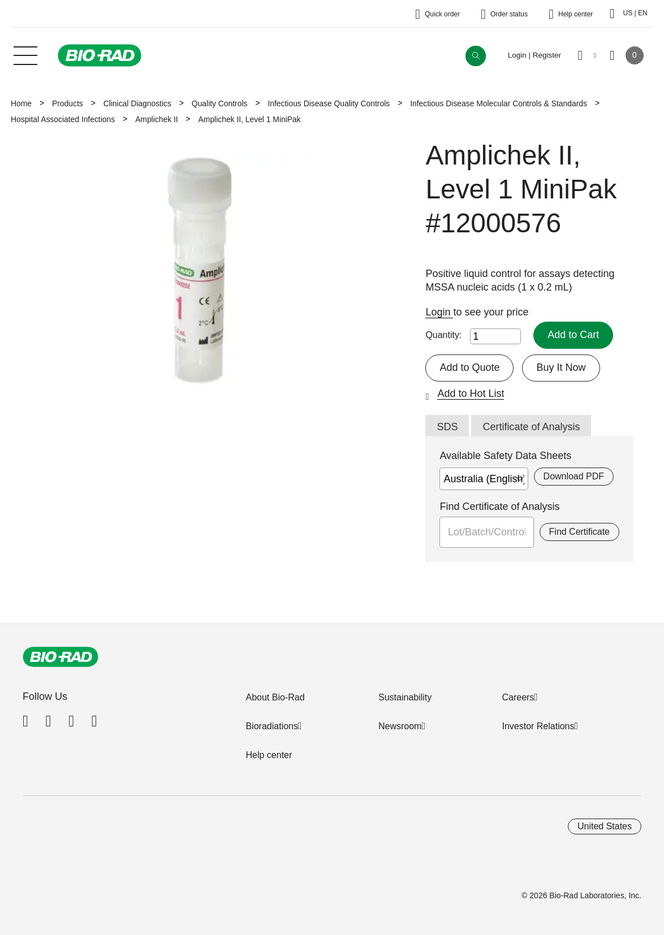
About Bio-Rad (274, 697)
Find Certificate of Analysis (499, 506)
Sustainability (405, 697)
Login (439, 312)
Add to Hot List (470, 393)
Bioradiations (271, 726)
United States (604, 826)
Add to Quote (469, 367)
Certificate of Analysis (531, 426)
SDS (447, 426)
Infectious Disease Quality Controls (329, 103)
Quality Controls (220, 103)
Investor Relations (538, 726)
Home (21, 103)
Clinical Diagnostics (137, 103)
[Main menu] (25, 54)
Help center (268, 755)
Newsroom (399, 726)
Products (67, 103)
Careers (518, 697)
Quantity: (443, 335)
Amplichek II (156, 119)
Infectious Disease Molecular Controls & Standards (498, 103)
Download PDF (574, 476)
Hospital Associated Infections (63, 119)
